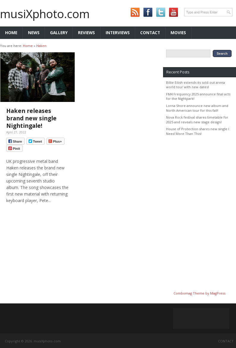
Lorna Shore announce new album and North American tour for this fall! (197, 107)
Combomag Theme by (192, 293)
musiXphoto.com (45, 13)
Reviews (86, 32)
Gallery (59, 32)
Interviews (118, 32)
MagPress (217, 293)
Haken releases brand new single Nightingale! (31, 118)
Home (11, 32)
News (34, 32)
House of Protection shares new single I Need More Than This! (197, 131)
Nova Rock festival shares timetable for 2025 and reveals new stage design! (197, 119)
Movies (178, 32)
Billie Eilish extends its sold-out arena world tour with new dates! (195, 84)
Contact (150, 32)
